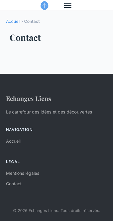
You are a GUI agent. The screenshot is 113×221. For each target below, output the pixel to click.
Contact (14, 183)
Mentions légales (22, 173)
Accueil (13, 21)
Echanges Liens (28, 98)
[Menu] (68, 5)
